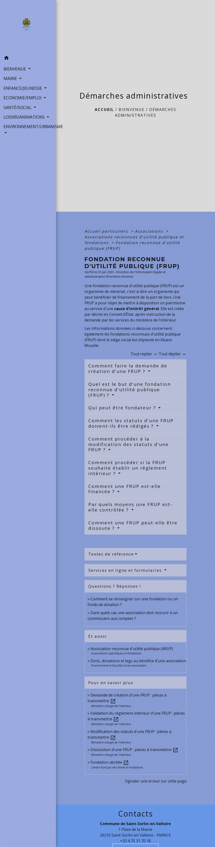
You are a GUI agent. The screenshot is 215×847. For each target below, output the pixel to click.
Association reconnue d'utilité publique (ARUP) (131, 648)
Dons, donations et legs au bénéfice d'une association (138, 660)
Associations (149, 231)
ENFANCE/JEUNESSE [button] (23, 88)
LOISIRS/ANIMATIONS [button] (25, 117)
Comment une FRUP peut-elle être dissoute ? (133, 525)
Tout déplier (173, 353)
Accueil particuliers (106, 231)
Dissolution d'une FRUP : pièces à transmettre (134, 749)
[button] (28, 58)
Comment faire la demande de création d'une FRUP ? (127, 368)
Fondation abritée (109, 762)
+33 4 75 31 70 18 (135, 840)
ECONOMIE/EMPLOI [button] (23, 97)
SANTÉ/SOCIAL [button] (18, 107)
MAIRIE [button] (11, 78)
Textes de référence (111, 554)
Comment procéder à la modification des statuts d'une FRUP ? (128, 444)
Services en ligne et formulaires (125, 570)
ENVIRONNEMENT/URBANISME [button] (28, 126)
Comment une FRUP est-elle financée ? (124, 489)
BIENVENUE (132, 109)
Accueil (104, 109)
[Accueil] (28, 26)
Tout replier (145, 353)
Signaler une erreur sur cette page (156, 781)
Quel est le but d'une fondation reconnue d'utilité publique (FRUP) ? (129, 389)
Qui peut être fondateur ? (122, 408)
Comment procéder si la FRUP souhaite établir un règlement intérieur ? (127, 467)
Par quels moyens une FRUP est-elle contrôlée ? (130, 507)
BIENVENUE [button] (15, 69)
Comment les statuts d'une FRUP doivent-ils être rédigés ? (131, 423)
